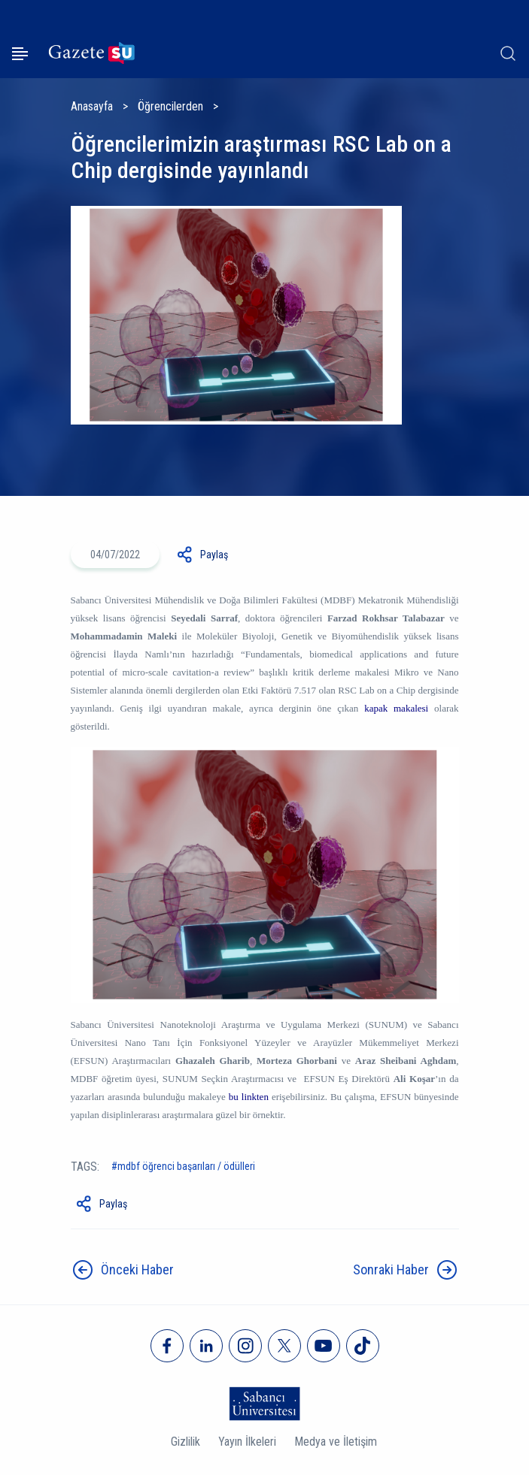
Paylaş (214, 555)
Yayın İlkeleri (247, 1441)
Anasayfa (92, 106)
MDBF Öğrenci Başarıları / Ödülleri (186, 1166)
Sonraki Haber (391, 1269)
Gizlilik (185, 1441)
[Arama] (508, 53)
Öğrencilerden (170, 106)
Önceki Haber (137, 1269)
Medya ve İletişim (335, 1441)
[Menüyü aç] (20, 53)
